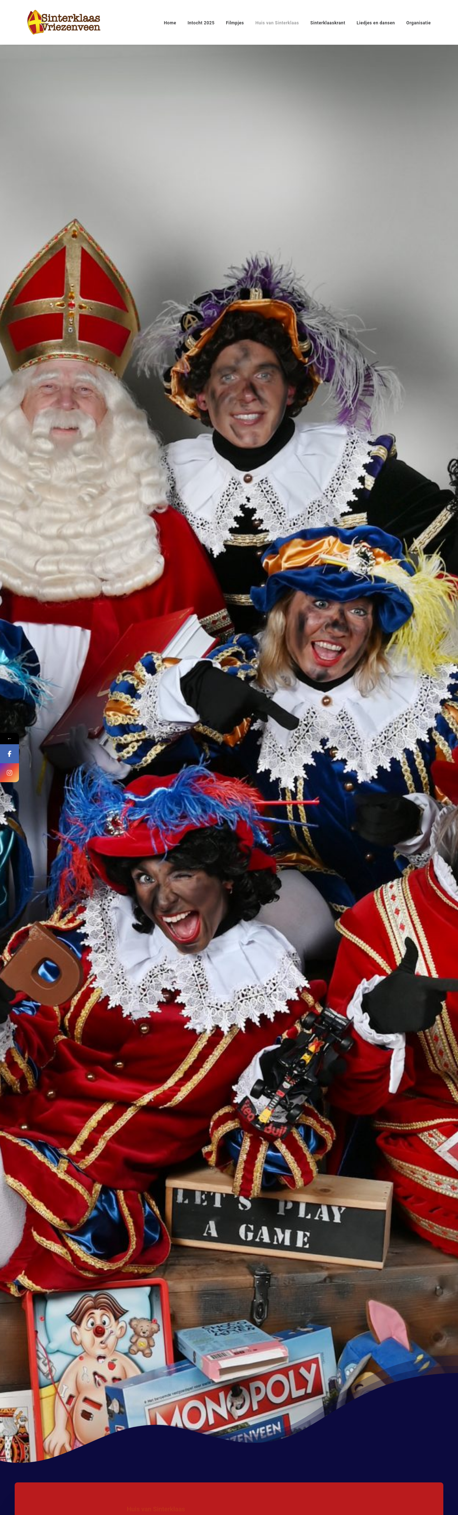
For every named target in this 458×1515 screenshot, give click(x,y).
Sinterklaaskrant (327, 22)
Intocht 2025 (200, 22)
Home (170, 22)
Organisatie (418, 22)
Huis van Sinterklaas (277, 22)
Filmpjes (235, 22)
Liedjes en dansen (376, 22)
